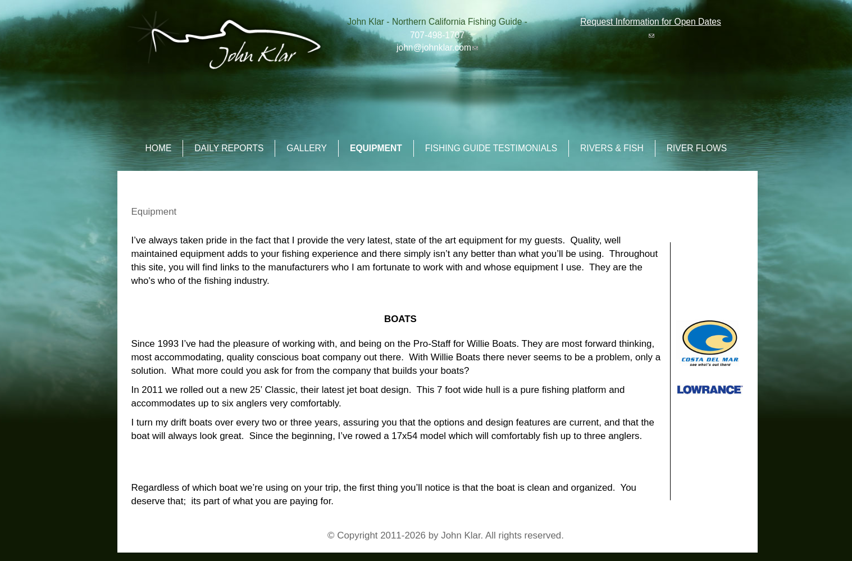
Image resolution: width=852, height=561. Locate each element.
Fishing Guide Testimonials (491, 148)
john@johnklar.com (437, 47)
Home (158, 148)
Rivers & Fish (612, 148)
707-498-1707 (437, 35)
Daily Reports (228, 148)
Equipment (376, 148)
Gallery (306, 148)
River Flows (697, 148)
